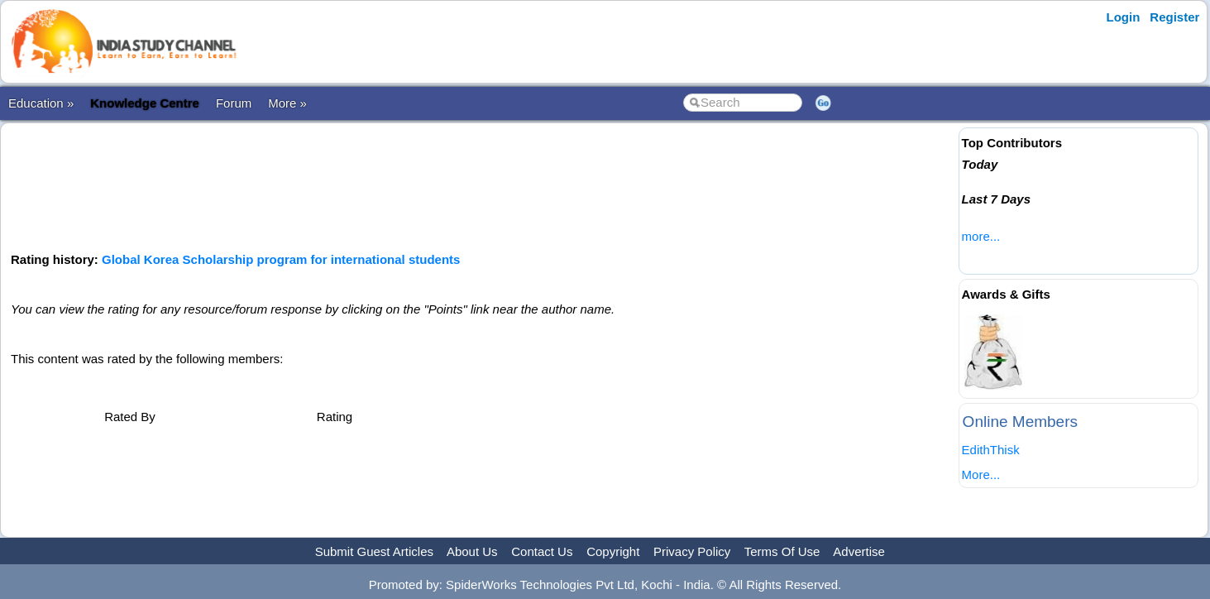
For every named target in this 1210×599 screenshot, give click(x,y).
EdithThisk (991, 450)
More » (287, 103)
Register (1174, 17)
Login (1124, 17)
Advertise (859, 551)
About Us (472, 551)
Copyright (612, 551)
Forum (233, 103)
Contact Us (541, 551)
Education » (41, 103)
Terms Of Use (782, 551)
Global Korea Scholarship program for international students (281, 259)
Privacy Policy (691, 551)
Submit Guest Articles (374, 551)
